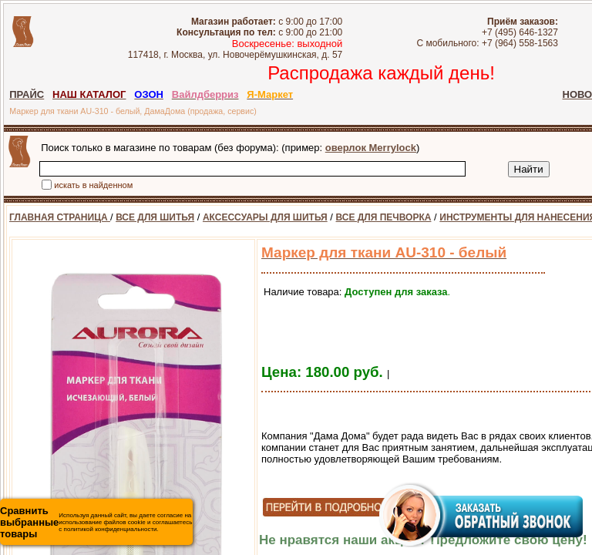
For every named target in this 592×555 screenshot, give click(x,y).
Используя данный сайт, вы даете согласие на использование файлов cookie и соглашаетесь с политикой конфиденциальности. (96, 522)
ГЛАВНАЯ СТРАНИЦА (59, 217)
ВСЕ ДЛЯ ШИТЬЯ (155, 217)
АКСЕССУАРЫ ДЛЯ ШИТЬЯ (265, 217)
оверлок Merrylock (370, 147)
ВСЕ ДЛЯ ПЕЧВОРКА (384, 217)
